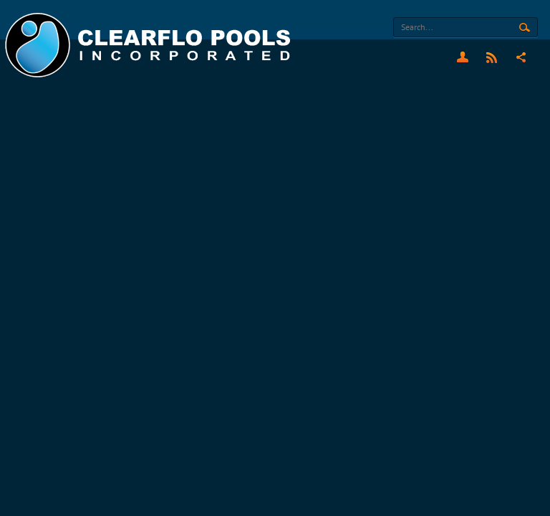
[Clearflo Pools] (149, 45)
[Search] (465, 27)
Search (524, 28)
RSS (492, 57)
